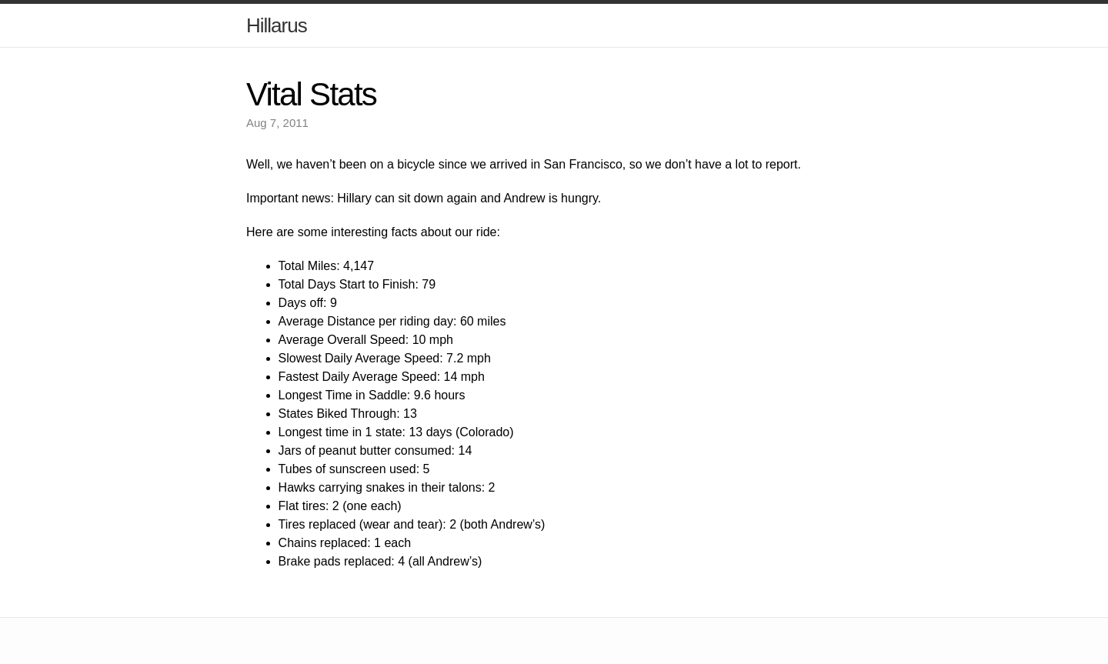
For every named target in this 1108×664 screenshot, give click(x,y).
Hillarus (276, 25)
